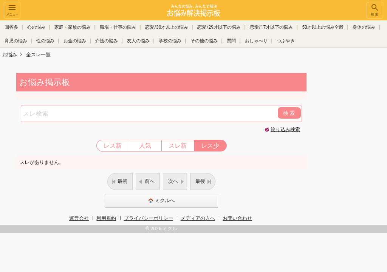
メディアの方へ (198, 218)
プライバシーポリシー (148, 218)
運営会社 (79, 218)
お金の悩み (74, 40)
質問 (231, 40)
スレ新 (178, 145)
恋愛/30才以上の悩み (166, 27)
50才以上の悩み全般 (323, 27)
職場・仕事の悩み (118, 27)
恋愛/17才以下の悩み (271, 27)
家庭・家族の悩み (72, 27)
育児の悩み (16, 40)
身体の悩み (364, 27)
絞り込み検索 (285, 129)
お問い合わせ (237, 218)
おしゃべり (256, 40)
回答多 (11, 27)
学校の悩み (170, 40)
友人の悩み (138, 40)
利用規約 (106, 218)
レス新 (113, 145)
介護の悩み (106, 40)
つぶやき (286, 40)
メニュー (12, 9)
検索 (374, 9)
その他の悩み (204, 40)
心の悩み (36, 27)
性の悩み (45, 40)
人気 (145, 145)
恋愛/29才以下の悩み (218, 27)
